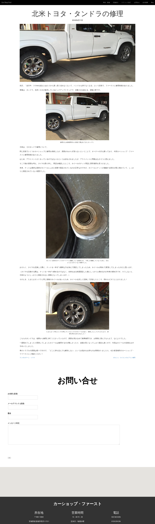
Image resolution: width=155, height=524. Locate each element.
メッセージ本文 (64, 434)
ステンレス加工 (126, 2)
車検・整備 (106, 2)
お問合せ (137, 2)
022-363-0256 (116, 517)
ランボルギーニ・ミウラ (27, 357)
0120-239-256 (116, 521)
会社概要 (145, 2)
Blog (152, 2)
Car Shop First (6, 2)
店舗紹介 (115, 2)
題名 (23, 415)
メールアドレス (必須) (23, 405)
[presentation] (23, 452)
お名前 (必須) (23, 395)
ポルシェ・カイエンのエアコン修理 (124, 357)
